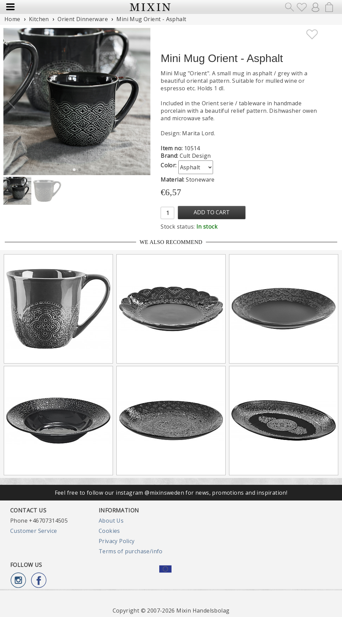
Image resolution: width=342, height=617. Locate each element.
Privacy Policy (117, 541)
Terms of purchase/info (131, 551)
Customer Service (33, 531)
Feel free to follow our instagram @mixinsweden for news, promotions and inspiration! (171, 492)
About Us (111, 520)
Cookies (109, 531)
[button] (142, 101)
